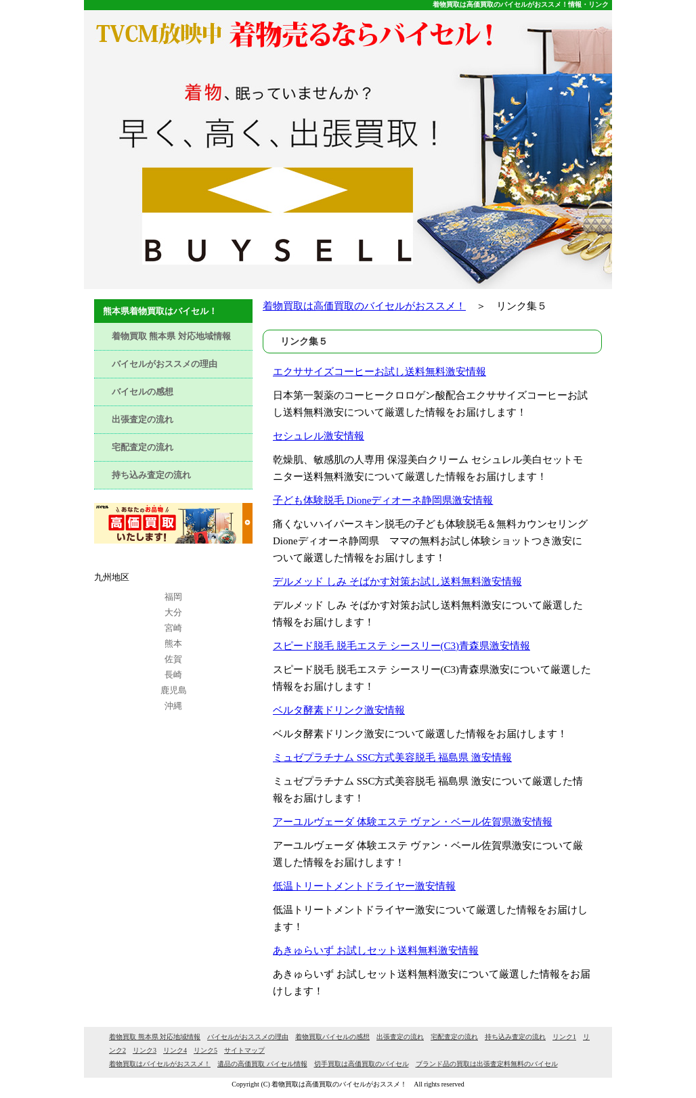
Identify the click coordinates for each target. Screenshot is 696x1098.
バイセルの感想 (142, 392)
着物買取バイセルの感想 (332, 1036)
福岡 (173, 597)
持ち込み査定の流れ (151, 475)
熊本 (173, 643)
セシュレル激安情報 (318, 436)
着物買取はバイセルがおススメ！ (160, 1064)
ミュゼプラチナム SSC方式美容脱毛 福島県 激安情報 (392, 757)
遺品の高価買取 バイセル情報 (262, 1064)
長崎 (173, 674)
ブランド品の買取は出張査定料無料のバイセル (487, 1064)
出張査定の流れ (142, 419)
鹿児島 (173, 690)
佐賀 (173, 659)
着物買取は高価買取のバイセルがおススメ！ (364, 306)
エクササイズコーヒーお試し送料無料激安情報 (379, 371)
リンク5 (205, 1050)
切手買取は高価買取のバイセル (361, 1064)
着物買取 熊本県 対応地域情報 (171, 336)
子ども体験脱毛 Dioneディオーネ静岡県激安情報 (383, 500)
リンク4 (175, 1050)
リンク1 (564, 1036)
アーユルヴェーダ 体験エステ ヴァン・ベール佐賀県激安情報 (412, 821)
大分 (173, 612)
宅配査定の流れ (142, 447)
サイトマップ (244, 1050)
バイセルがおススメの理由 (164, 364)
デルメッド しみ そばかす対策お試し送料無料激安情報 (397, 581)
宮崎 (173, 628)
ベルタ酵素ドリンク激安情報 (339, 710)
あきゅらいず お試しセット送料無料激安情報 (376, 950)
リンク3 (144, 1050)
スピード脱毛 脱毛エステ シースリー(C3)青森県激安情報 (401, 645)
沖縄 (173, 706)
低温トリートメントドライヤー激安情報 (364, 886)
